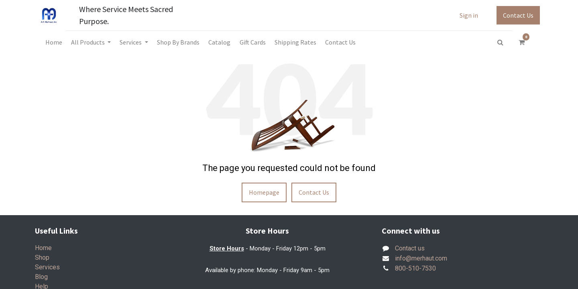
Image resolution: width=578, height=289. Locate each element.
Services (47, 267)
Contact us (410, 248)
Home (43, 248)
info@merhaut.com (421, 258)
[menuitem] (53, 42)
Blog (41, 277)
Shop (42, 257)
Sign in (469, 15)
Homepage (264, 192)
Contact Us (518, 15)
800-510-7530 (415, 268)
